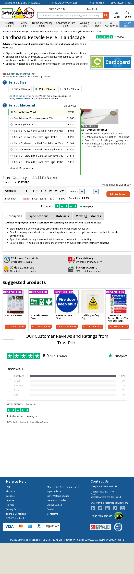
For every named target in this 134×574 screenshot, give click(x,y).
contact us (22, 98)
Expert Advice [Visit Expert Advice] (54, 491)
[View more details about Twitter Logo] (101, 508)
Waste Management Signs (46, 31)
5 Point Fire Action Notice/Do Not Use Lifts (118, 318)
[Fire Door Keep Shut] (67, 309)
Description (14, 216)
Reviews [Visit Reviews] (51, 509)
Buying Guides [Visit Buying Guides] (54, 504)
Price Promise (96, 2)
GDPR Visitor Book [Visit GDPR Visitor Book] (15, 518)
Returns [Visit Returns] (10, 500)
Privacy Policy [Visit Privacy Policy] (13, 509)
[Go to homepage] (18, 13)
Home (6, 31)
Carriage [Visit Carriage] (10, 495)
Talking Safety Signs (91, 317)
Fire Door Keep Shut (64, 317)
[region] (15, 302)
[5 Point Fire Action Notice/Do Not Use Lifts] (118, 309)
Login (117, 16)
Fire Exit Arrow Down (39, 317)
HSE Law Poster (14, 315)
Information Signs (21, 31)
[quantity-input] (89, 191)
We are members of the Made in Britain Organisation (27, 76)
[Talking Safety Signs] (93, 309)
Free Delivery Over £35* (65, 2)
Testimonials (22, 2)
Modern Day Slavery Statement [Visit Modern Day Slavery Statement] (63, 486)
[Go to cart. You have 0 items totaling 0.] (127, 14)
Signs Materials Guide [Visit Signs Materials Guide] (58, 495)
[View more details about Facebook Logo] (94, 508)
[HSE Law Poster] (15, 309)
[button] (117, 14)
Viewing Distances (88, 216)
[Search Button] (106, 15)
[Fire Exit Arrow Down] (41, 309)
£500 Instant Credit (121, 2)
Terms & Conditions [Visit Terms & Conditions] (16, 513)
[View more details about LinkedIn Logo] (109, 508)
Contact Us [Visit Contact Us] (52, 513)
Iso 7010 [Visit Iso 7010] (10, 504)
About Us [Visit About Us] (10, 491)
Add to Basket (118, 194)
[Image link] (67, 74)
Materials (62, 216)
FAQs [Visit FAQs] (8, 486)
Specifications (38, 216)
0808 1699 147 (57, 9)
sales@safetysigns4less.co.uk (106, 496)
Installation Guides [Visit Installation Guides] (56, 500)
